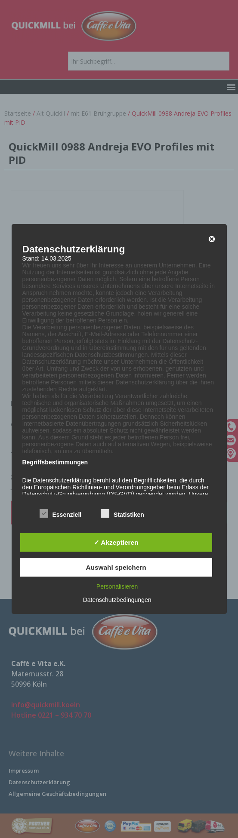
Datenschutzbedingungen (117, 599)
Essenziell (60, 514)
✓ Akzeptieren (116, 542)
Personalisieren (117, 586)
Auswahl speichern (116, 567)
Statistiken (122, 514)
